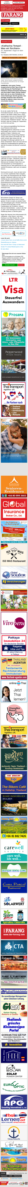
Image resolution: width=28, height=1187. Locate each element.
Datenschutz (17, 1176)
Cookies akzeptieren (7, 2)
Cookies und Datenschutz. (8, 9)
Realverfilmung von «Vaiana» (8, 242)
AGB (10, 1176)
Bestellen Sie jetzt (10, 265)
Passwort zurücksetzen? (7, 26)
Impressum (4, 1176)
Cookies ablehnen (19, 2)
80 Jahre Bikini (5, 249)
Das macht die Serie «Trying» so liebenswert (13, 244)
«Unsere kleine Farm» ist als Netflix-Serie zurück (14, 240)
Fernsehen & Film (6, 41)
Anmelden (5, 23)
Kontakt (3, 1173)
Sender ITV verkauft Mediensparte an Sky (12, 246)
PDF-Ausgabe (5, 20)
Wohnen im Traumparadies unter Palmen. (14, 57)
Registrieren (15, 23)
